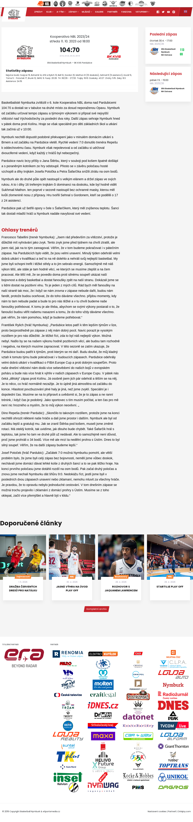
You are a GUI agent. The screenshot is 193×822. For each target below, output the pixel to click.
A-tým (60, 11)
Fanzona (126, 11)
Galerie (99, 11)
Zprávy (38, 11)
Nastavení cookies (157, 811)
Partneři (112, 11)
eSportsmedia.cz (51, 811)
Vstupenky (141, 11)
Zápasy (73, 11)
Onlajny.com (184, 811)
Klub (48, 11)
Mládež (86, 11)
